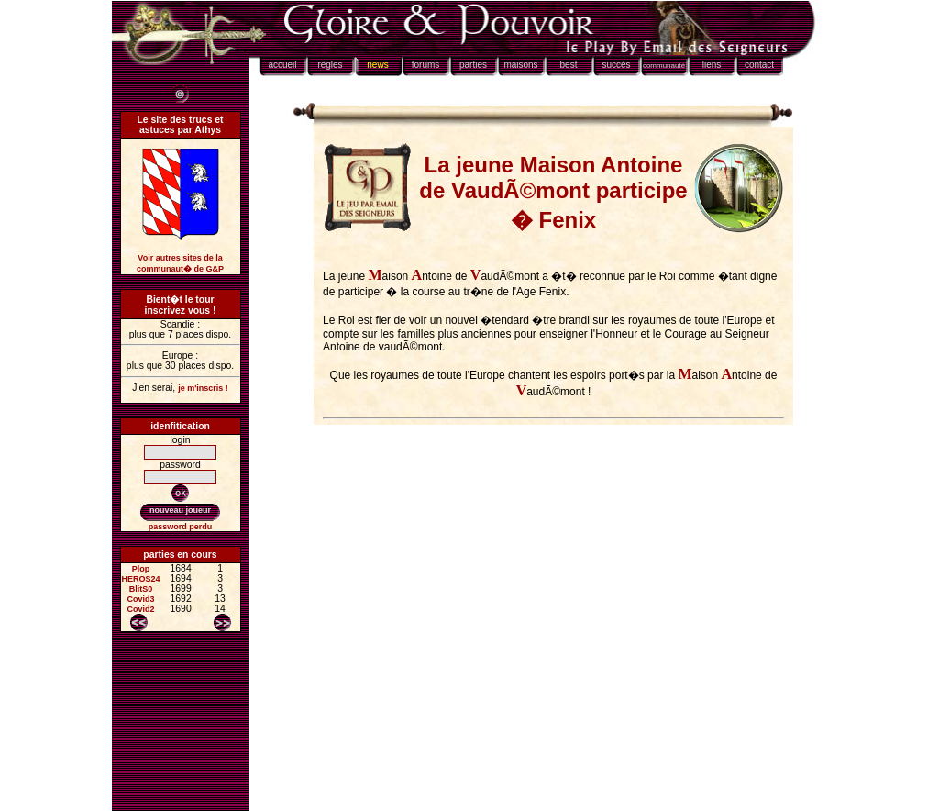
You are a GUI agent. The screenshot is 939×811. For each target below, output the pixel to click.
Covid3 (141, 599)
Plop (141, 568)
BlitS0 (141, 589)
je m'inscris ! (203, 388)
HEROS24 (141, 578)
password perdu (181, 526)
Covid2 (141, 609)
